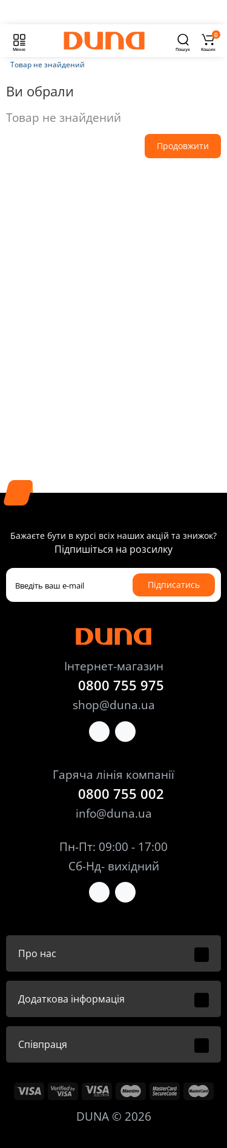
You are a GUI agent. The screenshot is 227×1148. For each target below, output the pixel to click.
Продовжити (183, 146)
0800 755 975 (121, 685)
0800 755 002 (121, 793)
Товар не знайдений (47, 64)
